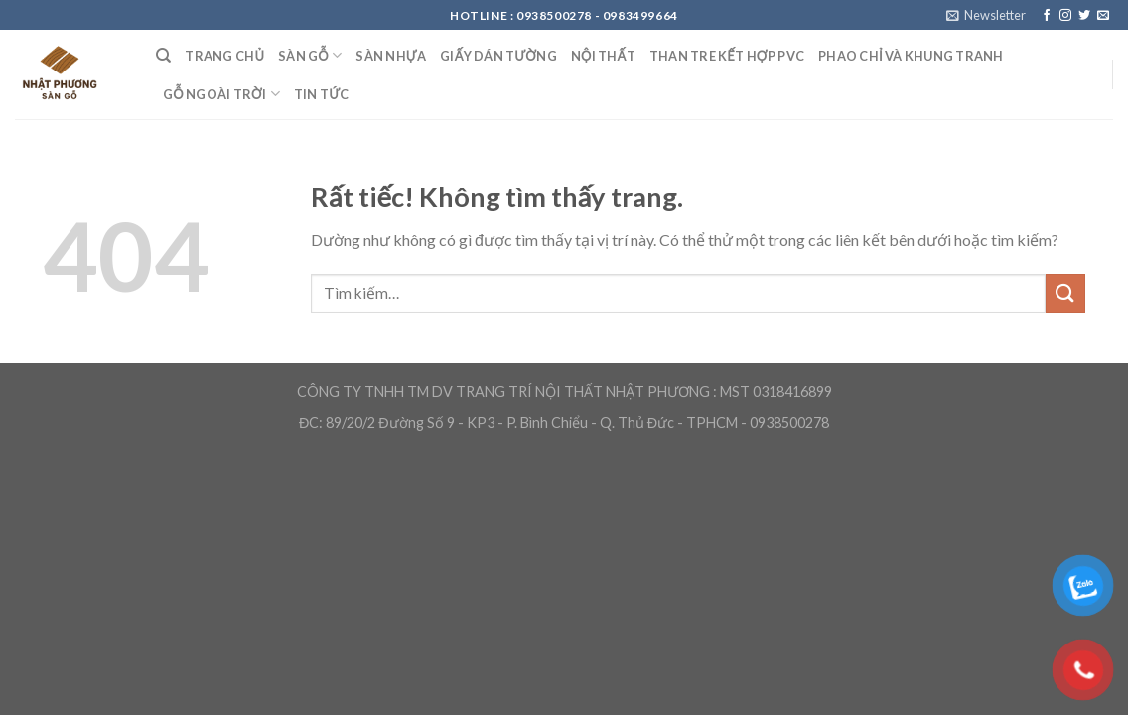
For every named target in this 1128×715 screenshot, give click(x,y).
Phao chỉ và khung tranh (910, 56)
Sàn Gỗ (310, 55)
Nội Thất (603, 56)
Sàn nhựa (390, 56)
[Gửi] (1065, 293)
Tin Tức (322, 94)
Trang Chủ (224, 56)
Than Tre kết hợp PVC (726, 56)
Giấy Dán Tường (498, 56)
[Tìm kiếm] (163, 55)
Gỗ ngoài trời (221, 93)
